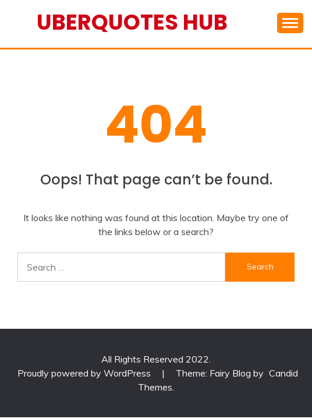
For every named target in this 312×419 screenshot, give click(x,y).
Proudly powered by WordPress (85, 373)
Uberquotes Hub (132, 22)
